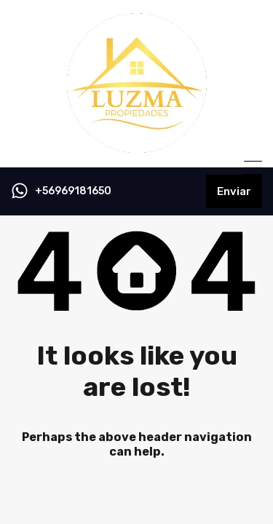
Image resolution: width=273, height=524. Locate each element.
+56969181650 (73, 191)
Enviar (234, 191)
